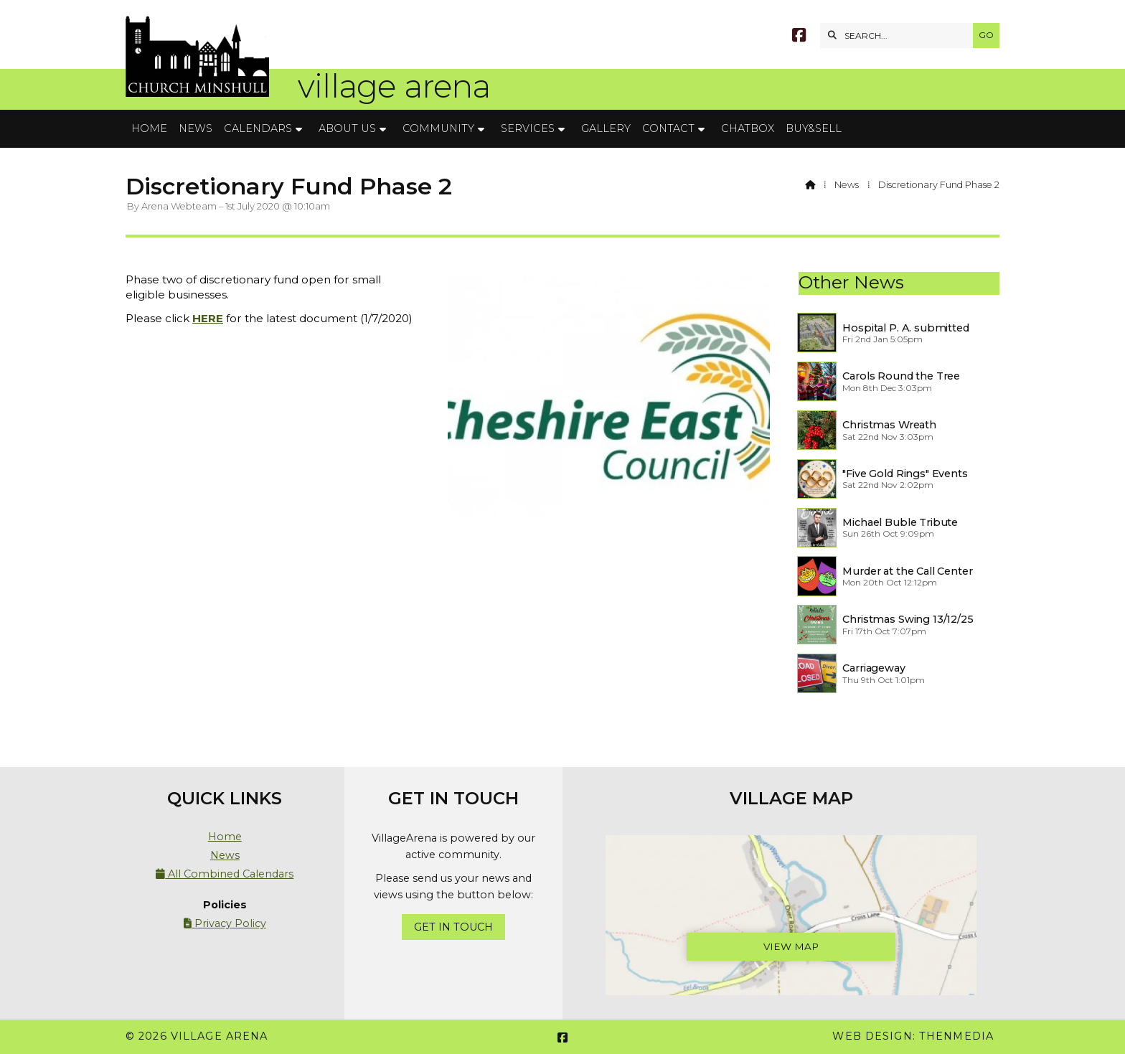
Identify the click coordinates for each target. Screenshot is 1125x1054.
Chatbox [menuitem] (747, 128)
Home (225, 836)
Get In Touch (453, 927)
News (846, 184)
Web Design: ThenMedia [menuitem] (913, 1036)
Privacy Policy (225, 923)
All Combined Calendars (224, 873)
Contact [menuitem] (668, 128)
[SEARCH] (900, 35)
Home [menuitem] (149, 128)
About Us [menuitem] (347, 128)
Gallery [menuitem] (606, 128)
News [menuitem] (195, 128)
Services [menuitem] (528, 128)
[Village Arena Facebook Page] (799, 37)
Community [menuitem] (438, 128)
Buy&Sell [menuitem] (814, 128)
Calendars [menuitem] (258, 128)
